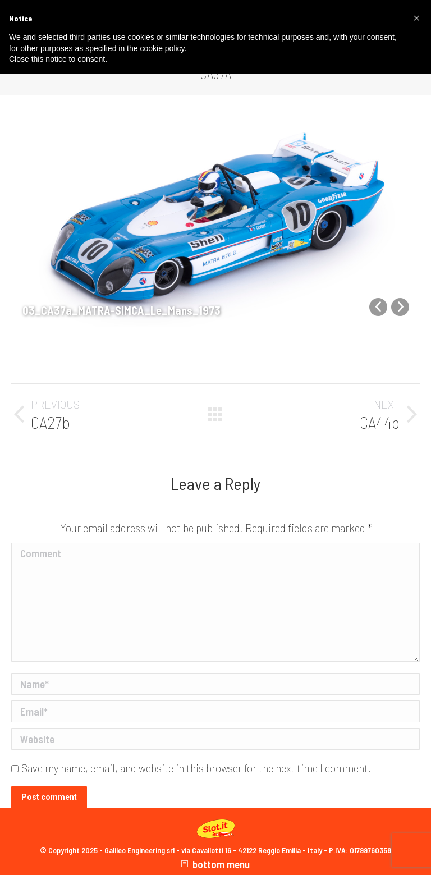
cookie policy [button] (162, 48)
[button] (416, 18)
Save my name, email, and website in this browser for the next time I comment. (196, 768)
